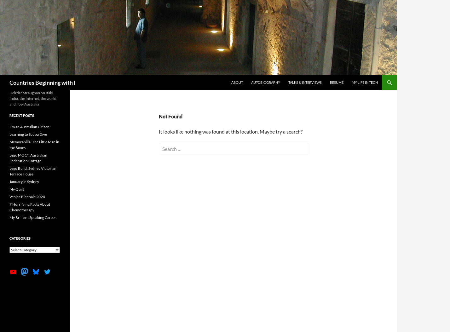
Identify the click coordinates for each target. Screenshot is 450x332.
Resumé (336, 82)
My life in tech (365, 82)
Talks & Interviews (305, 82)
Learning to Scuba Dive (28, 134)
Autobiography (265, 82)
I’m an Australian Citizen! (30, 126)
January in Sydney (24, 181)
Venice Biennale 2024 (27, 196)
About (237, 82)
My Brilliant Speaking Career (32, 217)
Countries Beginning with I (42, 82)
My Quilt (16, 189)
